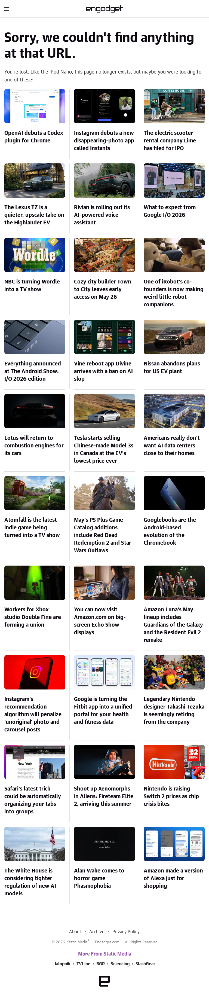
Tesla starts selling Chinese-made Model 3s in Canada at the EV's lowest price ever (103, 449)
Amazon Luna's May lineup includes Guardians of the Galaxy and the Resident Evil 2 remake (173, 625)
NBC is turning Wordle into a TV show (32, 285)
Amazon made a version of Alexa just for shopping (173, 878)
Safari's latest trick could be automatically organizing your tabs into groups (32, 800)
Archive (96, 932)
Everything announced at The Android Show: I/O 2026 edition (32, 371)
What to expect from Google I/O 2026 (170, 211)
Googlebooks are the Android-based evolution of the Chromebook (170, 531)
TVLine (83, 964)
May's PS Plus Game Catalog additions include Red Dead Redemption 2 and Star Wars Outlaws (102, 535)
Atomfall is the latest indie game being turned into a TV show (32, 527)
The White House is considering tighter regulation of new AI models (30, 882)
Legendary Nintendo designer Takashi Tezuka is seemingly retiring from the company (174, 711)
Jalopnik (62, 964)
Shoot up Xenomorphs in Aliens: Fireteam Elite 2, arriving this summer (103, 796)
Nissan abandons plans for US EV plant (172, 367)
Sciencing (120, 964)
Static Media (77, 942)
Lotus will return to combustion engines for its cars (34, 445)
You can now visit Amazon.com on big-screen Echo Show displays (100, 621)
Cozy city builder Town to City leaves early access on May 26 (102, 289)
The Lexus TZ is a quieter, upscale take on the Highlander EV (34, 215)
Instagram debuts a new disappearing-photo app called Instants (104, 140)
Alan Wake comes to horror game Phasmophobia (99, 878)
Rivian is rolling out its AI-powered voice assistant (102, 215)
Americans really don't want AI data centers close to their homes (172, 445)
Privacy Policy (126, 932)
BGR (100, 964)
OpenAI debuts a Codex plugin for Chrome (33, 137)
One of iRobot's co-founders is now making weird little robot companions (174, 293)
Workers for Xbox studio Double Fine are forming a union (32, 617)
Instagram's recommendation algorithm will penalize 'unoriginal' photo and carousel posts (33, 715)
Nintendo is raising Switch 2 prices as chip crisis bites (171, 796)
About (75, 932)
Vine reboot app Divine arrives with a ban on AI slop (103, 371)
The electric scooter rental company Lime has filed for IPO (170, 140)
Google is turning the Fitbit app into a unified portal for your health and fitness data (103, 711)
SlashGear (145, 964)
